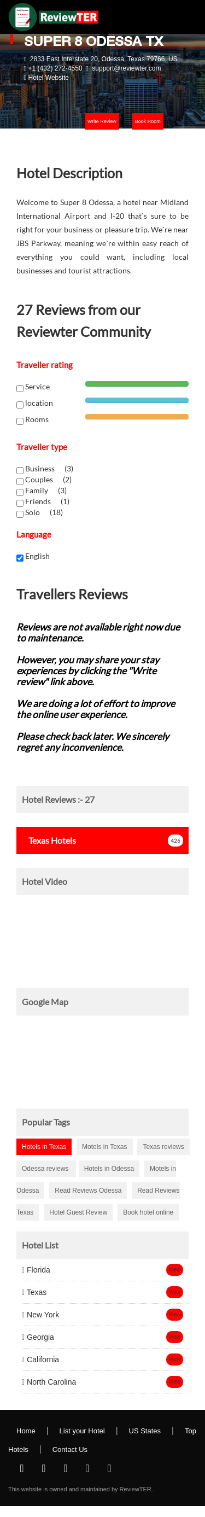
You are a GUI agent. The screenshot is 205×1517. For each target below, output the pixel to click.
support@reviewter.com (126, 68)
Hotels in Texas (44, 1147)
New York (40, 1314)
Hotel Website (48, 77)
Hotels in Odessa (109, 1168)
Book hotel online (148, 1212)
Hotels (49, 840)
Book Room (148, 121)
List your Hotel (82, 1431)
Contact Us (69, 1449)
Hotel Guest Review (78, 1212)
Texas (34, 1292)
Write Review (101, 121)
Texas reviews (163, 1147)
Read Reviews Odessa (88, 1190)
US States (145, 1431)
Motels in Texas (104, 1147)
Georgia (38, 1337)
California (40, 1359)
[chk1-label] (20, 470)
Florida (36, 1269)
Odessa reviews (46, 1168)
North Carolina (49, 1382)
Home (26, 1431)
